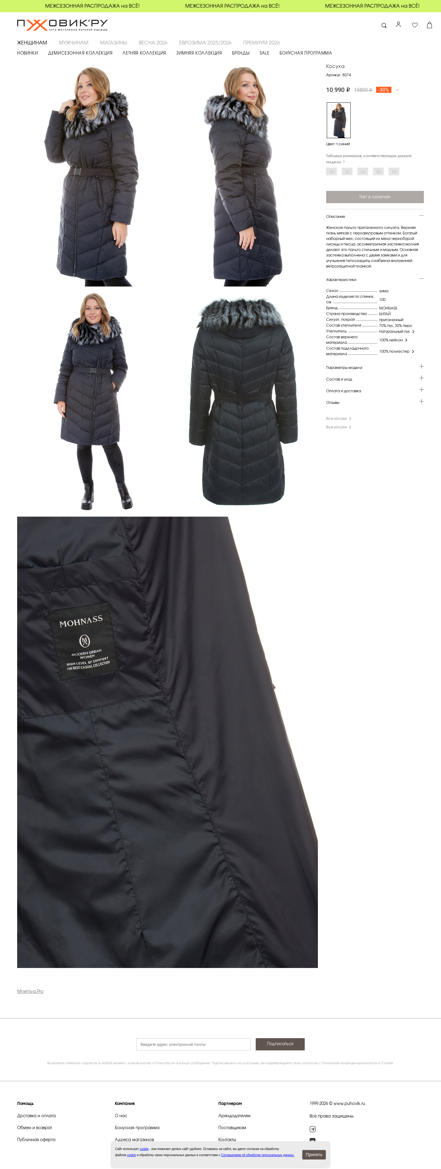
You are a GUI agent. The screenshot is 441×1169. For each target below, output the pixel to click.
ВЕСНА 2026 (153, 42)
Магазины (113, 42)
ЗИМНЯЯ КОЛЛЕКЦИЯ (199, 53)
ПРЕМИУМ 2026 (261, 42)
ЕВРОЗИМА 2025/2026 (205, 42)
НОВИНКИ (27, 53)
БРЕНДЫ (241, 53)
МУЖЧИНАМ (74, 42)
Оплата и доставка (343, 391)
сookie (144, 1149)
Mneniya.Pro (30, 991)
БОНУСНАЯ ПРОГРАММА (306, 53)
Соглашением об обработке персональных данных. (258, 1155)
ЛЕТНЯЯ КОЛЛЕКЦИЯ (144, 53)
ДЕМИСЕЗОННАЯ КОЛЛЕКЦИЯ (80, 53)
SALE (264, 53)
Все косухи (339, 418)
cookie (131, 1155)
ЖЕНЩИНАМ (32, 42)
